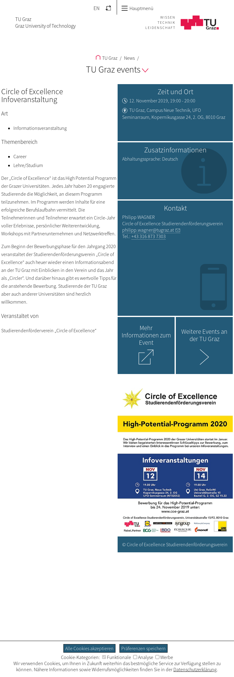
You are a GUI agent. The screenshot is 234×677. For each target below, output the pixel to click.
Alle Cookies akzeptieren (89, 648)
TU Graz (106, 58)
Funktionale (116, 657)
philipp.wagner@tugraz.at (148, 230)
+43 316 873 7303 (148, 236)
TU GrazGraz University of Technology (45, 22)
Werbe (164, 657)
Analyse (143, 657)
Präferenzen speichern (143, 648)
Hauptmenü (137, 8)
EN (97, 8)
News (129, 58)
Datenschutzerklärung (195, 669)
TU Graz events (117, 69)
